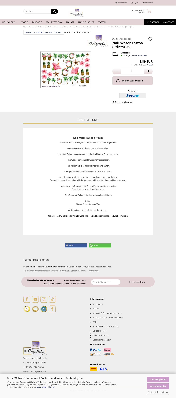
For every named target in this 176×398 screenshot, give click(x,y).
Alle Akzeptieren (158, 379)
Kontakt (96, 308)
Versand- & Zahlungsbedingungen (107, 313)
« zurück (38, 32)
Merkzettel (147, 3)
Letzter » (58, 32)
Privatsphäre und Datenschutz (106, 326)
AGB (95, 322)
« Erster (28, 32)
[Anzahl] (132, 71)
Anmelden (93, 270)
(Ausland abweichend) (139, 56)
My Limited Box (54, 22)
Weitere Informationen (158, 392)
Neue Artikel (9, 22)
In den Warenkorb (129, 80)
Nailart (70, 22)
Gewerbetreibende (101, 335)
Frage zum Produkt (123, 102)
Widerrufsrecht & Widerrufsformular (108, 317)
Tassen (102, 22)
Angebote (168, 22)
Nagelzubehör (86, 22)
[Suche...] (54, 11)
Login (134, 3)
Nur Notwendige (158, 386)
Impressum (98, 304)
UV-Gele (24, 22)
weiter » (48, 32)
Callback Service (100, 330)
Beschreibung (88, 120)
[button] (116, 71)
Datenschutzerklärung (45, 387)
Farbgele (37, 22)
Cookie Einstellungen (102, 339)
